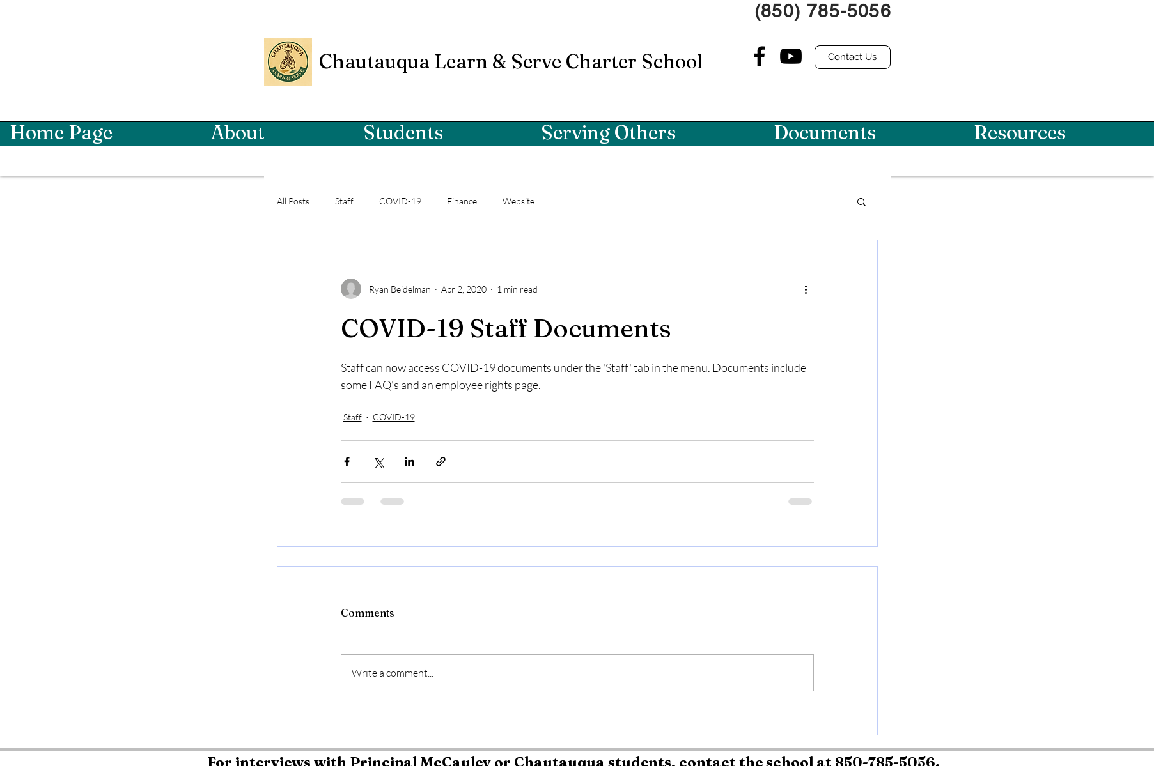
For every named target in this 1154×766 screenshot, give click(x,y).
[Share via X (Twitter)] (378, 462)
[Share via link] (441, 462)
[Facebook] (759, 56)
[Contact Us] (853, 57)
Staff (344, 200)
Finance (462, 200)
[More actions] (806, 288)
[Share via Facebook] (347, 462)
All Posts (293, 200)
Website (518, 200)
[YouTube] (790, 56)
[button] (277, 133)
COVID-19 (400, 200)
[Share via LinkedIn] (409, 462)
